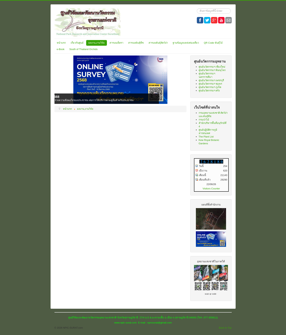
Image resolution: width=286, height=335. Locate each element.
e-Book (60, 49)
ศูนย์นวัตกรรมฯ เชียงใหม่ (212, 66)
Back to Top (225, 327)
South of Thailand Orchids (83, 49)
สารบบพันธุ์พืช (136, 42)
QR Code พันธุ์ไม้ (213, 42)
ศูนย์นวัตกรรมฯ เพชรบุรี (211, 80)
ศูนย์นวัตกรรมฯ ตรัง (209, 90)
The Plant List (206, 136)
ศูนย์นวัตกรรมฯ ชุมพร (210, 83)
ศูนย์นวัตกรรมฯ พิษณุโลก (212, 70)
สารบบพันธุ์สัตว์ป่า (158, 42)
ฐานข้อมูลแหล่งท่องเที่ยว (186, 42)
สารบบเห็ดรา (116, 42)
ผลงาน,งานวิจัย (96, 42)
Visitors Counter (211, 188)
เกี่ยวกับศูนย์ (77, 42)
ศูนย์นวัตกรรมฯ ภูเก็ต (210, 87)
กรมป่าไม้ (204, 119)
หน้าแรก (61, 42)
